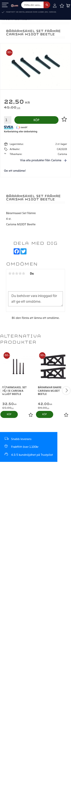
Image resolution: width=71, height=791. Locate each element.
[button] (5, 5)
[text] (35, 102)
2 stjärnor (13, 273)
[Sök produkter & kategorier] (32, 5)
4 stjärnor (20, 273)
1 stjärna (10, 273)
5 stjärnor (23, 273)
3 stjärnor (16, 273)
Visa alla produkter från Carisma (40, 160)
